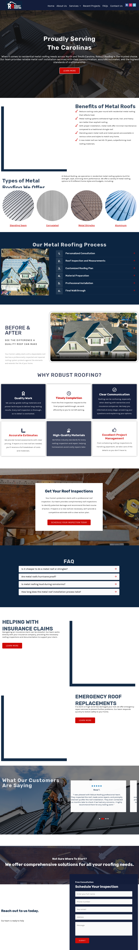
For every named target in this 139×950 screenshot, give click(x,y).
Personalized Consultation (83, 235)
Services (75, 5)
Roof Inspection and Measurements (90, 243)
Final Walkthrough (78, 274)
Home (51, 5)
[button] (75, 5)
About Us (62, 5)
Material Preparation (80, 259)
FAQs (105, 5)
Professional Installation (82, 266)
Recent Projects (91, 5)
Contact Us (116, 5)
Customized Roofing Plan (82, 251)
